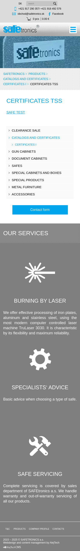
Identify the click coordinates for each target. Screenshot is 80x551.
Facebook (58, 13)
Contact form (40, 210)
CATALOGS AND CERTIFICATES (25, 79)
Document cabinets (29, 158)
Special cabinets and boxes (36, 173)
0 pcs (36, 18)
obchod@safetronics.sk (31, 13)
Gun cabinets (24, 151)
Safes (17, 165)
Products (36, 74)
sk (20, 3)
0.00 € (45, 18)
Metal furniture (26, 187)
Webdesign (9, 542)
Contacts (58, 529)
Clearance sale (26, 130)
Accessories (23, 194)
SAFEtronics (14, 74)
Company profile (39, 529)
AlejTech (54, 542)
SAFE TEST (15, 112)
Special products (28, 180)
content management (34, 542)
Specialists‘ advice (40, 387)
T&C (7, 529)
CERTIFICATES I (14, 84)
